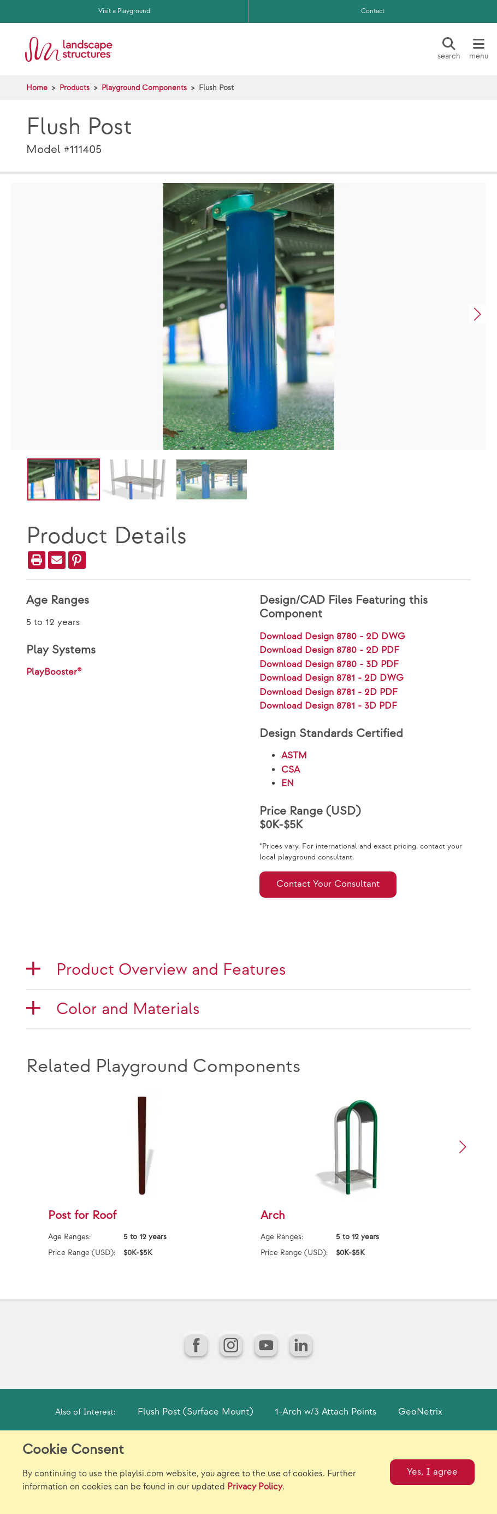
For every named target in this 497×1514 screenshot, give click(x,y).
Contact (372, 11)
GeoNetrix (420, 1411)
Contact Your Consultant (328, 884)
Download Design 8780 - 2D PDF (329, 650)
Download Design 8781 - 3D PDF (328, 705)
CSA (290, 769)
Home (37, 87)
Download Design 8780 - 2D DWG (332, 636)
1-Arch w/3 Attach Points (325, 1411)
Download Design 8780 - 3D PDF (329, 664)
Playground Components (144, 87)
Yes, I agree (432, 1471)
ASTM (294, 755)
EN (287, 783)
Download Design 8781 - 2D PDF (328, 692)
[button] (477, 313)
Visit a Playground (124, 11)
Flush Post (216, 87)
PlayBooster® (54, 672)
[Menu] (478, 49)
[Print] (36, 560)
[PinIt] (77, 560)
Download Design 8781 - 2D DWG (331, 678)
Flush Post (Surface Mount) (195, 1411)
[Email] (57, 560)
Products (75, 87)
